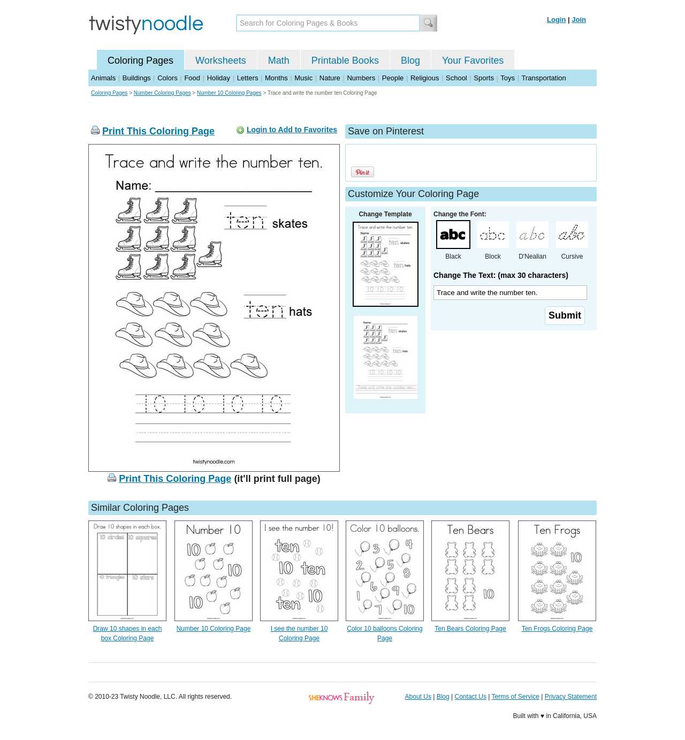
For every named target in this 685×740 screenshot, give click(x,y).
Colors (167, 78)
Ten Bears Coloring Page (470, 628)
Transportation (543, 78)
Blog (410, 60)
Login (556, 20)
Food (192, 78)
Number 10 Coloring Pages (229, 93)
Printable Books (345, 60)
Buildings (137, 78)
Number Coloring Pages (162, 93)
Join (579, 20)
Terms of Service (515, 696)
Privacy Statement (571, 696)
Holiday (218, 78)
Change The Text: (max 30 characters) (500, 275)
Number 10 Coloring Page (214, 628)
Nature (329, 78)
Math (279, 60)
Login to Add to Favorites (292, 129)
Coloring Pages (140, 60)
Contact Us (470, 696)
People (393, 78)
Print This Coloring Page (158, 131)
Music (303, 78)
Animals (103, 78)
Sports (484, 78)
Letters (247, 78)
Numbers (361, 78)
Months (276, 78)
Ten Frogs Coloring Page (557, 628)
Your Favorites (473, 60)
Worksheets (220, 60)
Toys (507, 78)
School (456, 78)
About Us (418, 696)
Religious (424, 78)
